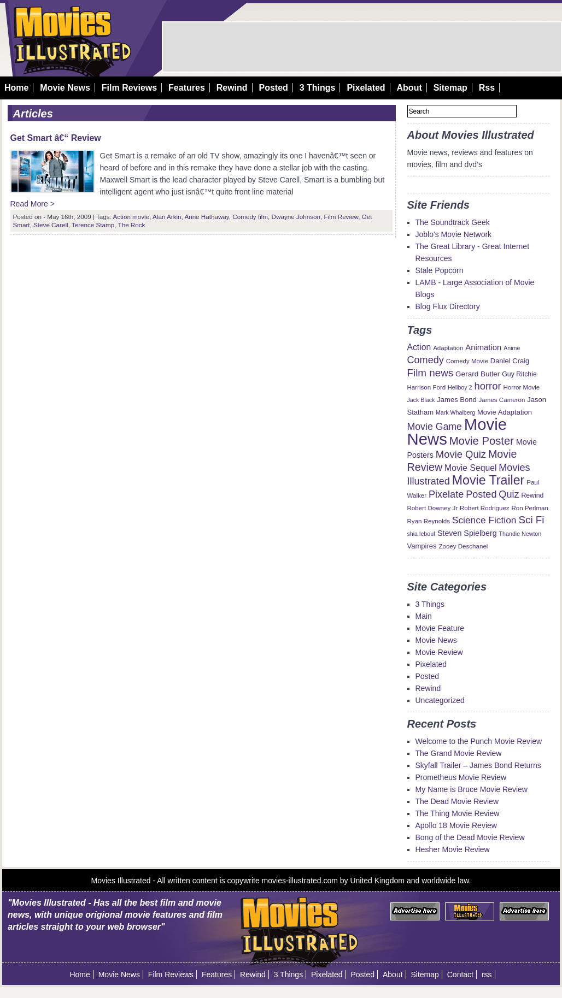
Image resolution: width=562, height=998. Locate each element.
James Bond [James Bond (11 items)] (456, 399)
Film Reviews (129, 87)
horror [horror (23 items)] (487, 386)
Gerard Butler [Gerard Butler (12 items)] (477, 374)
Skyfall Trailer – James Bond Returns (478, 765)
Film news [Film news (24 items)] (430, 373)
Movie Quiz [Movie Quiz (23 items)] (461, 454)
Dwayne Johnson (296, 216)
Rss (487, 87)
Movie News (65, 87)
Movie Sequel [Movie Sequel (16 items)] (470, 468)
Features (186, 87)
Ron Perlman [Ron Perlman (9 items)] (529, 508)
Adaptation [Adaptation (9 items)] (448, 348)
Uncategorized (440, 700)
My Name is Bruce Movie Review (471, 789)
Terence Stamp (93, 224)
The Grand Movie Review (458, 753)
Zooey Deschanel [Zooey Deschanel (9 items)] (463, 546)
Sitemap (450, 87)
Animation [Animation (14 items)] (483, 347)
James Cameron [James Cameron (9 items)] (502, 400)
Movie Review (439, 652)
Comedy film (250, 216)
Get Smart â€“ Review (55, 138)
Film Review (341, 216)
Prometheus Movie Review (461, 777)
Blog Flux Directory (447, 306)
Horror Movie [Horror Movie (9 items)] (521, 387)
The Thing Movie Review (457, 813)
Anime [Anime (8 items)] (512, 348)
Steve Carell (50, 224)
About (409, 87)
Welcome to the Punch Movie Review (478, 741)
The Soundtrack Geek (452, 222)
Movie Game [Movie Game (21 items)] (434, 426)
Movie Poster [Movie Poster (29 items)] (481, 441)
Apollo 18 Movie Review (456, 825)
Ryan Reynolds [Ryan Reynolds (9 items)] (428, 521)
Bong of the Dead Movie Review (470, 837)
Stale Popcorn (439, 270)
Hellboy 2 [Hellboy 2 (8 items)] (460, 387)
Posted (273, 87)
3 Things (318, 87)
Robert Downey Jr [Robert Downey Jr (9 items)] (432, 508)
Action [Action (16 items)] (419, 347)
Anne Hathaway (206, 216)
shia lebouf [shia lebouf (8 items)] (421, 533)
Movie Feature (439, 628)
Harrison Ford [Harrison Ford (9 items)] (426, 387)
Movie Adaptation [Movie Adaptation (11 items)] (504, 412)
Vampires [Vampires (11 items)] (422, 546)
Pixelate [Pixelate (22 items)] (446, 494)
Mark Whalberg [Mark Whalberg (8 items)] (455, 412)
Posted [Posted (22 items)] (481, 494)
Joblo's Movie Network (453, 234)
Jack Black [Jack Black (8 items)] (421, 400)
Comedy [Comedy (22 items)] (425, 360)
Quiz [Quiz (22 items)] (509, 494)
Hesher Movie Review (452, 849)
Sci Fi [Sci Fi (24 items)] (531, 519)
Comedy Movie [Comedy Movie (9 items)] (467, 361)
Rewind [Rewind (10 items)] (532, 495)
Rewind (232, 87)
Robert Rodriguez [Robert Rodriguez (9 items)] (485, 508)
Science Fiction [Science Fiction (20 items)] (484, 520)
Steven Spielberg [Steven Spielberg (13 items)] (467, 533)
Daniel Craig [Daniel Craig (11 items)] (510, 361)
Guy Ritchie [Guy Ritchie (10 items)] (519, 374)
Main (423, 616)
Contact (460, 974)
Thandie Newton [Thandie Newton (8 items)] (520, 533)
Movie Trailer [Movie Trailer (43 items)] (488, 480)
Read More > (32, 203)
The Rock (131, 224)
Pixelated (366, 87)
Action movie (131, 216)
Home (16, 87)
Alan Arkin (167, 216)
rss (487, 974)
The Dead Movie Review (457, 801)
